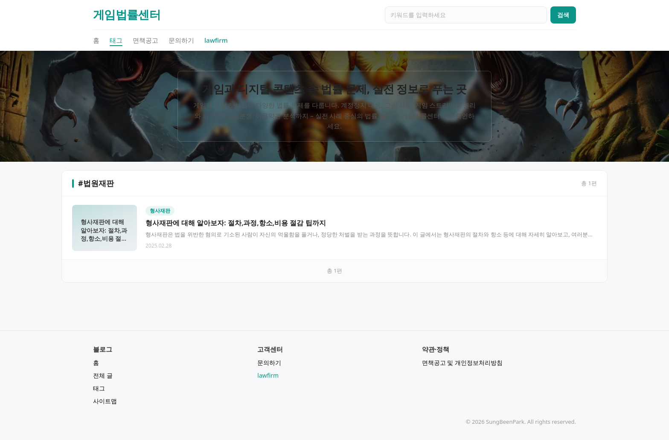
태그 (116, 40)
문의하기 (181, 40)
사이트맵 (105, 401)
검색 (563, 15)
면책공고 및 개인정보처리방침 (462, 362)
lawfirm (216, 40)
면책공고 (145, 40)
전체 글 (103, 375)
